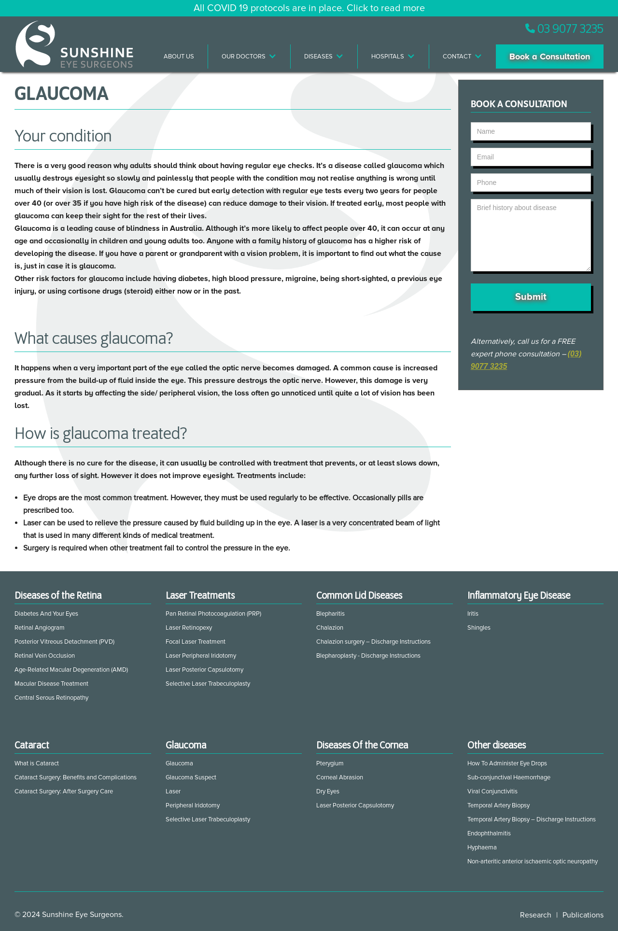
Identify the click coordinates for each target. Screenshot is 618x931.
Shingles (479, 628)
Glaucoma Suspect (191, 777)
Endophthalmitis (489, 833)
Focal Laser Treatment (195, 642)
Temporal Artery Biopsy (498, 805)
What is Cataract (36, 763)
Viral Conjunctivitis (492, 791)
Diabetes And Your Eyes (46, 614)
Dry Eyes (327, 791)
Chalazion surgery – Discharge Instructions (373, 642)
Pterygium (330, 763)
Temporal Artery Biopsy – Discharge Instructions (531, 819)
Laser (173, 791)
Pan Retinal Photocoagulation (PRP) (213, 614)
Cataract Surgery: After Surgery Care (63, 791)
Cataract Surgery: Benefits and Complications (75, 777)
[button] (249, 56)
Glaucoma (179, 763)
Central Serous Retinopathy (51, 698)
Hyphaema (482, 847)
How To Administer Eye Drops (507, 763)
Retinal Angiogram (39, 628)
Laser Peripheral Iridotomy (201, 656)
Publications (583, 915)
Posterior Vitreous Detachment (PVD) (64, 642)
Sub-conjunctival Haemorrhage (508, 777)
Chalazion (329, 628)
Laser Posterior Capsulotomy (204, 670)
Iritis (472, 614)
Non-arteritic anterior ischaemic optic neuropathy (532, 861)
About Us (179, 56)
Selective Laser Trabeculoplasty (208, 684)
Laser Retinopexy (189, 628)
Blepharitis (330, 614)
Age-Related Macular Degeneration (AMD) (71, 670)
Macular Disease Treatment (51, 684)
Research (535, 915)
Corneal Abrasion (339, 777)
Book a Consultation (549, 56)
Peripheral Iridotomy (193, 805)
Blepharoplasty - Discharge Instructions (368, 656)
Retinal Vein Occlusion (44, 656)
